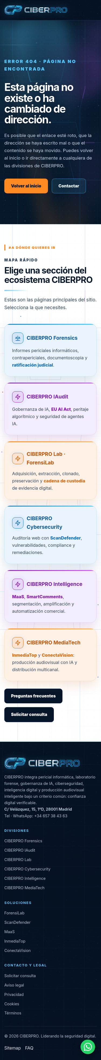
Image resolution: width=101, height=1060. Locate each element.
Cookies (11, 1004)
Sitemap (12, 1048)
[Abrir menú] (92, 10)
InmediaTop (14, 941)
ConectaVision (17, 950)
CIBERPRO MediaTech (54, 643)
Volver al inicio (26, 186)
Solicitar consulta (29, 714)
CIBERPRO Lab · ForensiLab (46, 458)
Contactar (68, 186)
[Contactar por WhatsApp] (88, 1047)
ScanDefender (17, 922)
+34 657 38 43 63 (50, 816)
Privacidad (14, 994)
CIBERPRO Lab (17, 859)
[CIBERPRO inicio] (35, 10)
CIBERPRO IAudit (47, 397)
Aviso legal (14, 985)
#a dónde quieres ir (32, 247)
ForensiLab (14, 913)
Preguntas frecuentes (33, 696)
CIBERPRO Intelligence (54, 584)
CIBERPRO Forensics (52, 338)
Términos (12, 1013)
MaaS (9, 931)
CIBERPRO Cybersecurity (44, 523)
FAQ (29, 1048)
